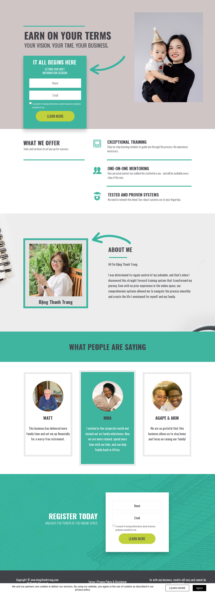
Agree (199, 588)
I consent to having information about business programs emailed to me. (56, 105)
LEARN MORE (55, 116)
